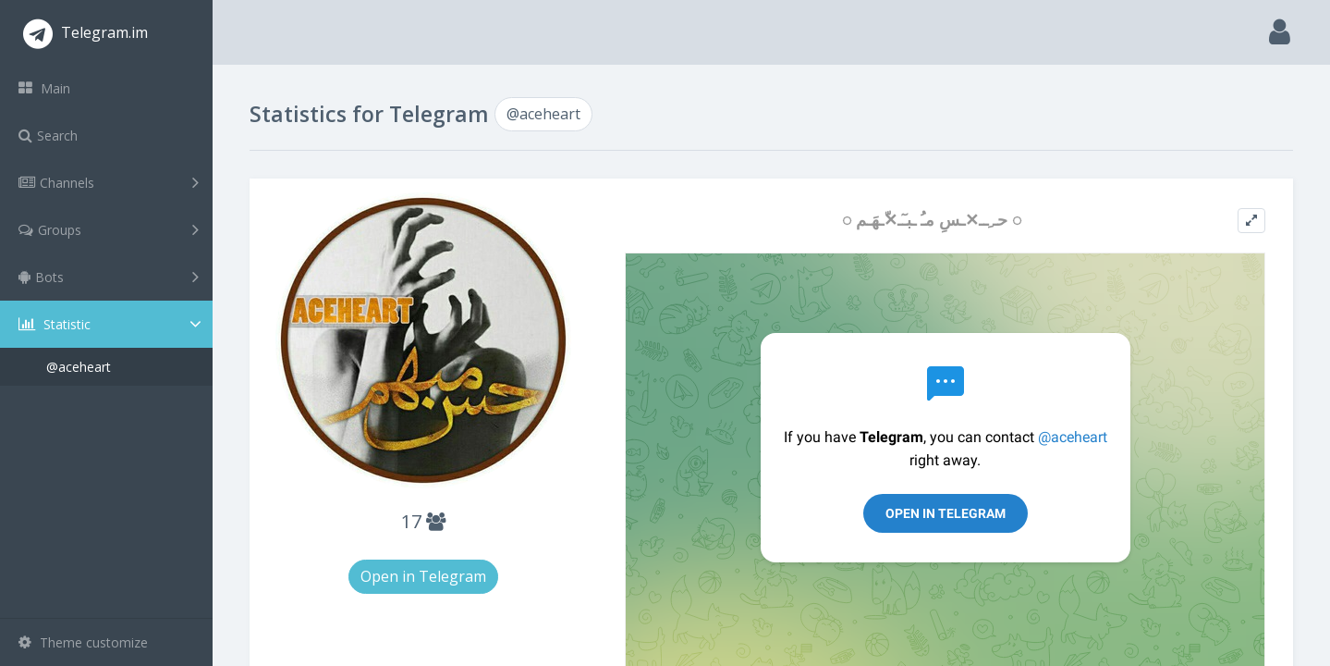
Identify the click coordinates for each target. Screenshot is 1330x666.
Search (48, 135)
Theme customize (83, 642)
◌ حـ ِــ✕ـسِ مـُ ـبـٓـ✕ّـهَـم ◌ (931, 219)
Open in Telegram (423, 576)
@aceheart (78, 367)
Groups (108, 229)
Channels (108, 182)
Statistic (111, 324)
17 (423, 521)
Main (44, 88)
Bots (108, 276)
